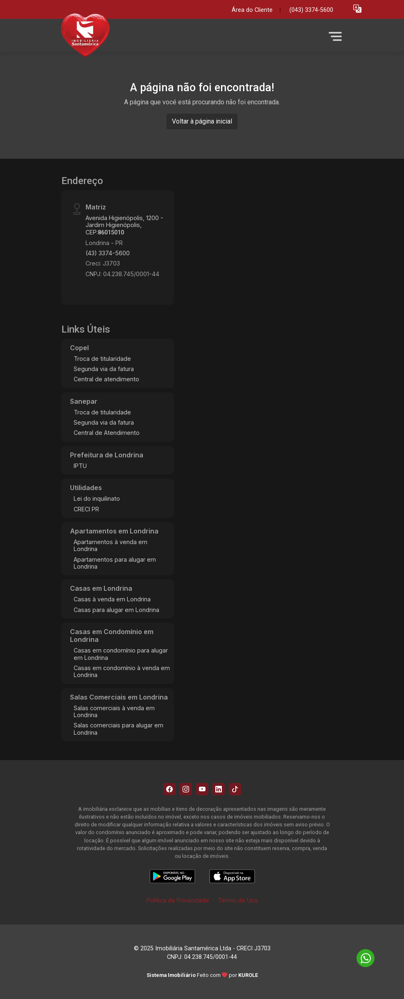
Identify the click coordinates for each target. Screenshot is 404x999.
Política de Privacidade (178, 900)
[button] (357, 8)
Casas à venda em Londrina (112, 599)
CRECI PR (86, 509)
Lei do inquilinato (97, 498)
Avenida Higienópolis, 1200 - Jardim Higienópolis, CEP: (124, 225)
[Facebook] (169, 789)
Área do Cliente (252, 10)
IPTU (80, 465)
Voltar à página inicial (202, 121)
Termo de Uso (238, 900)
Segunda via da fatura (104, 368)
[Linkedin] (218, 789)
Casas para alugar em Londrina (116, 609)
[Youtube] (202, 789)
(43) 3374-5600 (108, 253)
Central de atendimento (106, 379)
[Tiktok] (235, 789)
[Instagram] (186, 789)
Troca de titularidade (102, 358)
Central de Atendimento (107, 432)
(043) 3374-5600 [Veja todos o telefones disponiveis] (311, 10)
